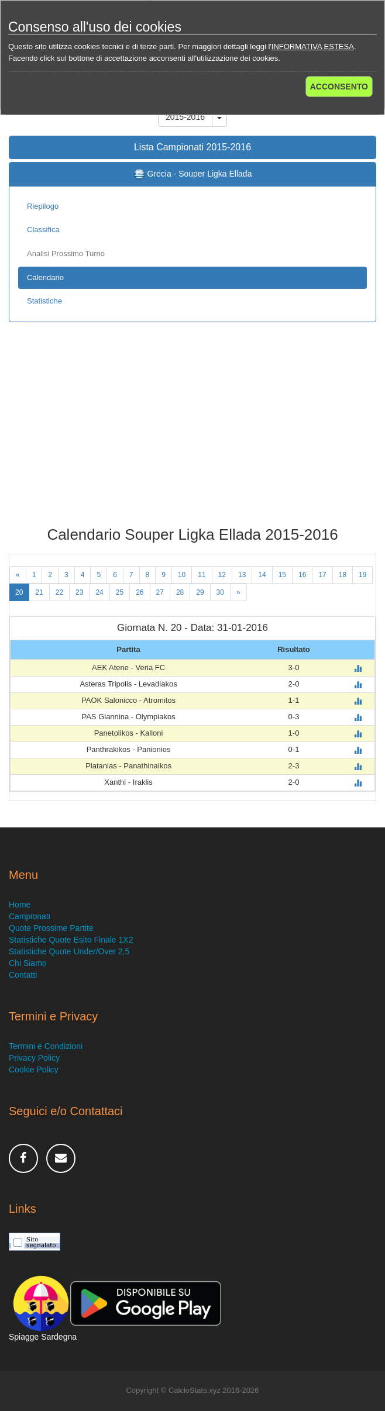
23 (79, 592)
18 (342, 575)
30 (220, 592)
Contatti (23, 974)
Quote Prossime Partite (51, 928)
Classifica (43, 229)
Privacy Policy (34, 1057)
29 (200, 592)
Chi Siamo (28, 963)
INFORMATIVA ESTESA (312, 46)
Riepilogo (43, 206)
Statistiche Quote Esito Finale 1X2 (71, 939)
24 (99, 592)
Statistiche (44, 300)
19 (362, 575)
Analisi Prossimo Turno (66, 253)
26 (139, 592)
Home (19, 904)
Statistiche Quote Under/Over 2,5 (69, 951)
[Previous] (17, 575)
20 (19, 592)
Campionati (29, 916)
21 (39, 592)
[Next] (238, 592)
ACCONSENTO (339, 86)
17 (322, 575)
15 (282, 575)
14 (262, 575)
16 (302, 575)
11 (201, 575)
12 (222, 575)
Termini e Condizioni (45, 1046)
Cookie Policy (34, 1069)
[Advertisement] (192, 433)
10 (181, 575)
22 (59, 592)
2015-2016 (185, 117)
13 (242, 575)
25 (119, 592)
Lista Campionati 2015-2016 (192, 147)
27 (160, 592)
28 (180, 592)
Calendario (45, 277)
